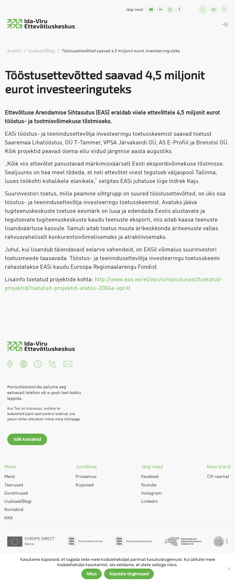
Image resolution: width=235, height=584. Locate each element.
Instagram (151, 493)
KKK (8, 517)
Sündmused (16, 493)
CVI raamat (218, 476)
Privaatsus (86, 476)
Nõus (91, 573)
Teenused (13, 484)
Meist (9, 476)
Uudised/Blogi (18, 501)
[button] (10, 363)
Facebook (150, 476)
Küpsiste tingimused (129, 573)
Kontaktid (13, 509)
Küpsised (85, 484)
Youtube (149, 484)
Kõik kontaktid (27, 439)
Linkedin (149, 501)
